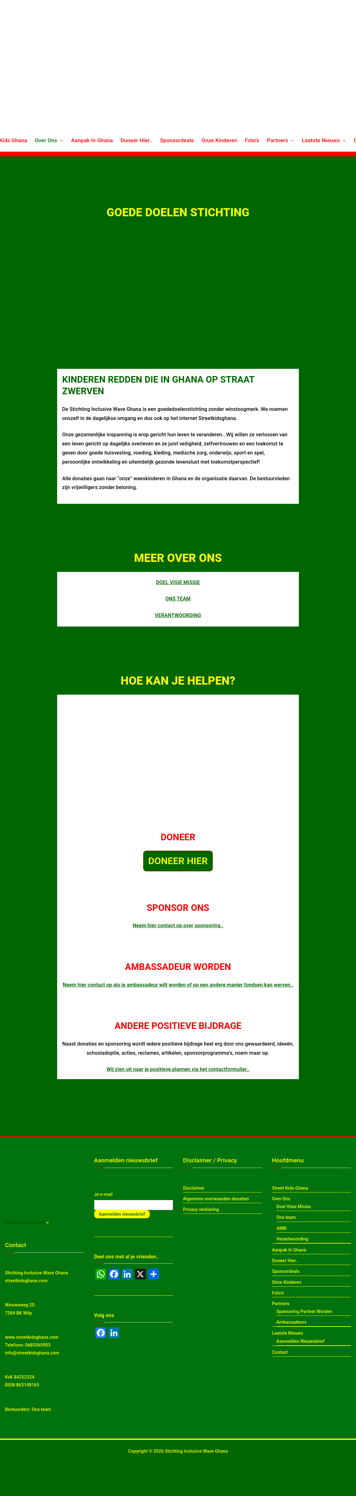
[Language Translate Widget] (27, 1222)
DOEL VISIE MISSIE (178, 582)
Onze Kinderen (219, 140)
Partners (280, 140)
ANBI (282, 1228)
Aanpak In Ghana (92, 140)
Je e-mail (103, 1194)
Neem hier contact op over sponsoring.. (178, 925)
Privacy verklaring (201, 1209)
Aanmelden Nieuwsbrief (301, 1341)
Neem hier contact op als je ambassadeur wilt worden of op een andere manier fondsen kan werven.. (178, 985)
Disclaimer (193, 1188)
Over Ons (49, 140)
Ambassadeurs (292, 1322)
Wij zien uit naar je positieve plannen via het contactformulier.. (177, 1069)
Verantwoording (292, 1238)
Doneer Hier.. (137, 140)
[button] (60, 140)
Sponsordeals (177, 140)
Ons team (41, 1409)
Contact (280, 1352)
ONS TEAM (178, 599)
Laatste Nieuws (324, 140)
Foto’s (252, 140)
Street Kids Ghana (290, 1188)
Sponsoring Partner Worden (304, 1311)
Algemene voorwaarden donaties (216, 1198)
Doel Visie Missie (294, 1206)
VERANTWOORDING (178, 615)
